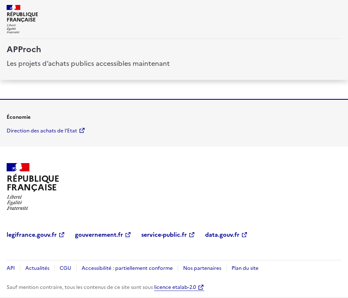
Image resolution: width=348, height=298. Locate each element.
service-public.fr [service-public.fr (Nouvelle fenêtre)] (164, 235)
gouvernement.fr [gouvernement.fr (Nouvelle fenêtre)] (99, 235)
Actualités (37, 268)
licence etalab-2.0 (175, 287)
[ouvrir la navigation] (336, 10)
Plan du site (245, 268)
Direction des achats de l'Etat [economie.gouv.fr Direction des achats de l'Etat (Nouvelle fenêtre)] (42, 131)
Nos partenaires (202, 268)
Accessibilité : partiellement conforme (127, 268)
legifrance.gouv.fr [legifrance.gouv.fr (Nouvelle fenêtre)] (32, 235)
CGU (65, 268)
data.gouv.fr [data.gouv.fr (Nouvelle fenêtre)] (222, 235)
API (11, 268)
